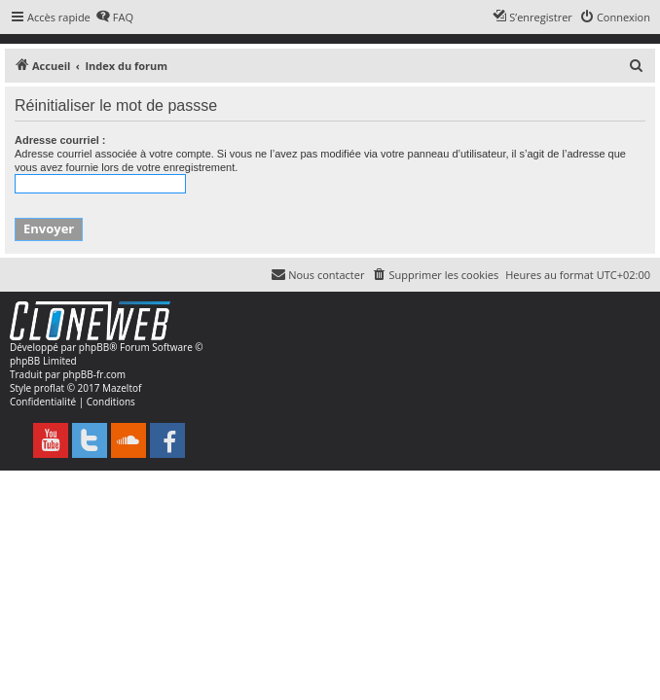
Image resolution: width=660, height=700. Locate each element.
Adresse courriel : (60, 140)
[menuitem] (114, 17)
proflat (49, 388)
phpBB (94, 347)
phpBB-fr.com (94, 374)
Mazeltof (121, 388)
